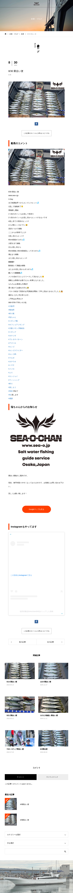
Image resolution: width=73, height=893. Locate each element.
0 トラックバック (52, 777)
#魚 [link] (9, 395)
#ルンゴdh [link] (12, 354)
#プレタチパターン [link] (15, 339)
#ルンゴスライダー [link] (15, 350)
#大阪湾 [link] (11, 306)
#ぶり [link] (10, 373)
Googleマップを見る (36, 509)
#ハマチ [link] (11, 365)
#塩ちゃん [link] (12, 317)
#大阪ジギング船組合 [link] (16, 328)
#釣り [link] (10, 384)
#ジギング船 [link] (13, 321)
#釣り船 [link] (11, 313)
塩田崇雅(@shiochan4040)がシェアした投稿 (36, 611)
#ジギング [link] (12, 332)
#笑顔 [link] (10, 391)
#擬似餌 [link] (11, 310)
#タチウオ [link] (12, 361)
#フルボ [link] (11, 358)
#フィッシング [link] (13, 380)
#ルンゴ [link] (11, 347)
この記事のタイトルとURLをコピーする (36, 133)
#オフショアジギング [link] (16, 325)
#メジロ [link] (11, 369)
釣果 (9, 75)
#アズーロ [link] (12, 343)
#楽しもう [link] (12, 387)
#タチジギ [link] (12, 336)
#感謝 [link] (10, 398)
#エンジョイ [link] (13, 376)
